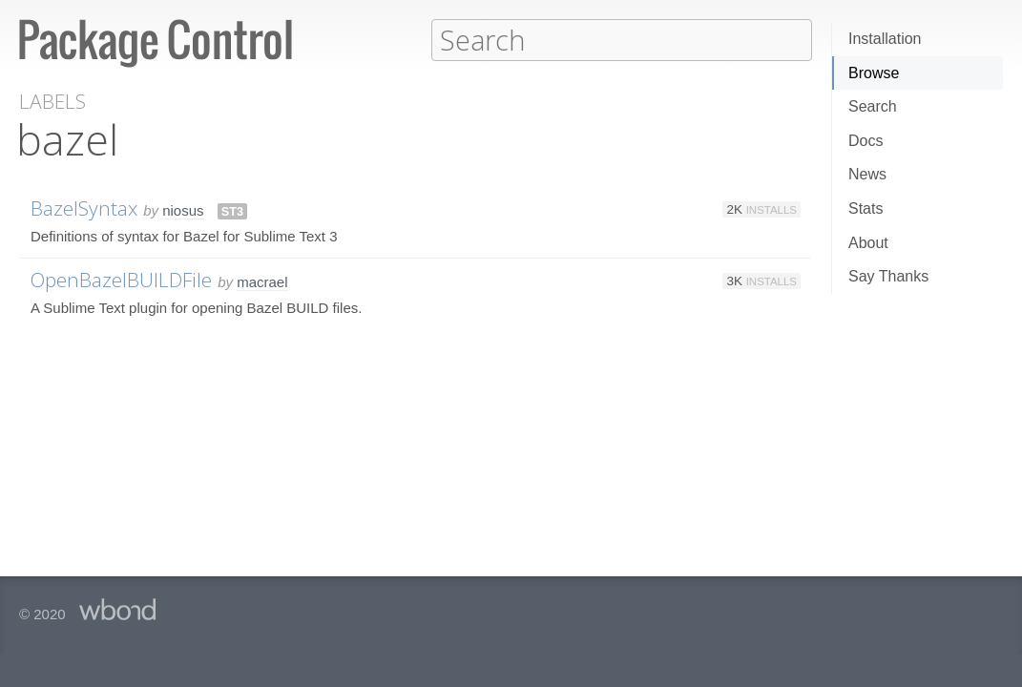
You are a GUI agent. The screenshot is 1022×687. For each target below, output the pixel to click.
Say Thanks (888, 276)
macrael (262, 281)
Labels (52, 101)
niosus (182, 209)
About (868, 243)
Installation (885, 39)
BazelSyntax (84, 207)
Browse (873, 73)
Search (872, 106)
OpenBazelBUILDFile (121, 278)
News (867, 174)
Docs (865, 141)
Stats (865, 208)
